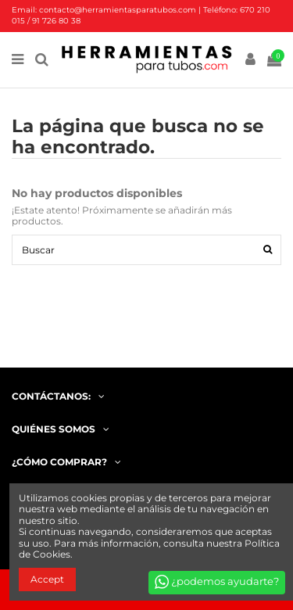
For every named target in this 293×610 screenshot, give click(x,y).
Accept (47, 579)
